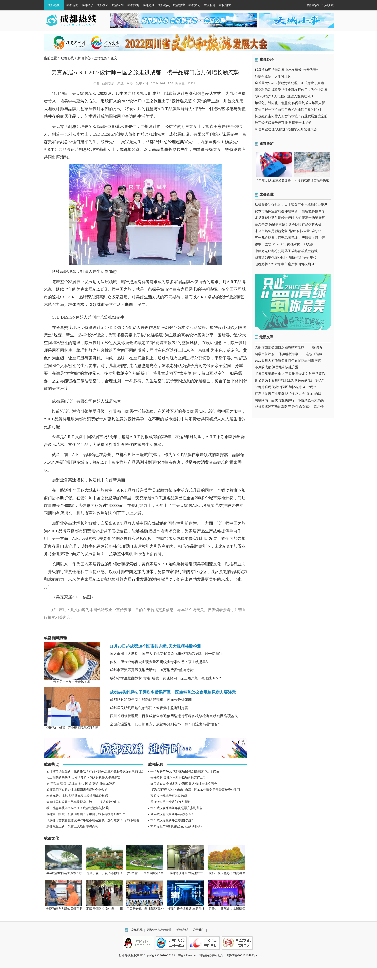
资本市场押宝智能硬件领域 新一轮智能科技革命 (290, 211)
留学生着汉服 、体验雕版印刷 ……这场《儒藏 (289, 354)
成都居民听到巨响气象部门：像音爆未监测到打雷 (149, 708)
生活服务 (209, 5)
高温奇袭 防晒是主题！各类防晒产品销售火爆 (288, 224)
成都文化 (194, 5)
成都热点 (164, 5)
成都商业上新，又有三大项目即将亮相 (72, 826)
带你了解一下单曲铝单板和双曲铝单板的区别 (288, 109)
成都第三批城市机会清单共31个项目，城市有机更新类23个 (86, 814)
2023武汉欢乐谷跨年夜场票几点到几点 (176, 808)
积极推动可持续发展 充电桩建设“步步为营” (286, 70)
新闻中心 (84, 58)
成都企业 (118, 5)
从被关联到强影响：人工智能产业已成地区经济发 (291, 205)
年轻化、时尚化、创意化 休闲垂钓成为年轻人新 (290, 103)
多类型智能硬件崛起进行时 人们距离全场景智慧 (290, 218)
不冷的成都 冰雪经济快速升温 (276, 367)
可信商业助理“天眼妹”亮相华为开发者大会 (286, 129)
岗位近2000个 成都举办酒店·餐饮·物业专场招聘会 (183, 783)
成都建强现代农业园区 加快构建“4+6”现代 (285, 257)
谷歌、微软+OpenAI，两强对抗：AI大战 (284, 244)
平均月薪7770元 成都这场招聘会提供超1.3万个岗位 (184, 771)
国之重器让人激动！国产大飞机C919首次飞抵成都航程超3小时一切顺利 (166, 654)
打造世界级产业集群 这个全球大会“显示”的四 (288, 393)
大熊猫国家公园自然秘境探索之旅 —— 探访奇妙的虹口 (83, 802)
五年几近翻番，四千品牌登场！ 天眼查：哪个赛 (290, 238)
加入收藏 (327, 5)
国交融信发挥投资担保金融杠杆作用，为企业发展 (291, 90)
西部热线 (313, 5)
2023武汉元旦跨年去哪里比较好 (171, 820)
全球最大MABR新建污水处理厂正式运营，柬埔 (289, 83)
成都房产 (103, 5)
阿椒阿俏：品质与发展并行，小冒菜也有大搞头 (289, 400)
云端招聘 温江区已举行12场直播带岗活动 (178, 777)
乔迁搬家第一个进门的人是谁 (170, 802)
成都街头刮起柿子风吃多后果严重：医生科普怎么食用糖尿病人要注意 (173, 692)
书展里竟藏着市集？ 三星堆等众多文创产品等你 (290, 374)
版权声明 (182, 930)
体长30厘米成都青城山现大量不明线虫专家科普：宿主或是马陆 (159, 662)
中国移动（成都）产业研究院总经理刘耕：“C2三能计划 (81, 727)
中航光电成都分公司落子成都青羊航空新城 (286, 251)
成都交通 (148, 5)
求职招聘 (225, 5)
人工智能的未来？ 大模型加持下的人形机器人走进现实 (83, 777)
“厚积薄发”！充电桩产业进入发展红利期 (284, 96)
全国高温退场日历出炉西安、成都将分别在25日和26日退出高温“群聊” (165, 724)
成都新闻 (72, 5)
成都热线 (54, 5)
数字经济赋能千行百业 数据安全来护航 (283, 123)
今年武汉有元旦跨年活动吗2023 (171, 814)
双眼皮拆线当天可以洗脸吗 (168, 796)
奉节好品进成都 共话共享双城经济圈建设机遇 (77, 796)
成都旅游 (133, 5)
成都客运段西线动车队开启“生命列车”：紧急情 (289, 407)
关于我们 (198, 930)
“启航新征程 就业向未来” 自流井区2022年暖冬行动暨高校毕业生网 (195, 789)
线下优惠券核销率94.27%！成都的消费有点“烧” (78, 808)
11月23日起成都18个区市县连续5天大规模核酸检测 (155, 646)
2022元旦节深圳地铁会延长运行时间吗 (176, 826)
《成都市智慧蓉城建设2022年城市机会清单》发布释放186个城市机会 (92, 820)
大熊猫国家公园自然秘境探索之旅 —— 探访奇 (289, 347)
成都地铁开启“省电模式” (186, 873)
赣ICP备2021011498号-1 (243, 955)
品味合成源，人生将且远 (273, 76)
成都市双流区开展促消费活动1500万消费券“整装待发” (152, 670)
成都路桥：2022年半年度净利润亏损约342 (285, 264)
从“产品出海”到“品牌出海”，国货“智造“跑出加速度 (80, 783)
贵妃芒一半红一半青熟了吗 (71, 682)
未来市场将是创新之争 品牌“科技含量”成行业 (288, 231)
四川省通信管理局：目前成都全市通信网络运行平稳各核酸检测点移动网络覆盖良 (174, 716)
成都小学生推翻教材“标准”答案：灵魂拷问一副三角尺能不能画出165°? (165, 678)
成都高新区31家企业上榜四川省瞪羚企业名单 (76, 789)
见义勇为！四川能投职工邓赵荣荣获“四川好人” (289, 380)
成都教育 (179, 5)
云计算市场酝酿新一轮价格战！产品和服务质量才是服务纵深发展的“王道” (96, 771)
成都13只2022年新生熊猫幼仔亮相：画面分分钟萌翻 (151, 700)
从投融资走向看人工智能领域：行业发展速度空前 (291, 116)
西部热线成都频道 (159, 930)
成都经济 (87, 5)
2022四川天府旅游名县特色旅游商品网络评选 (288, 360)
